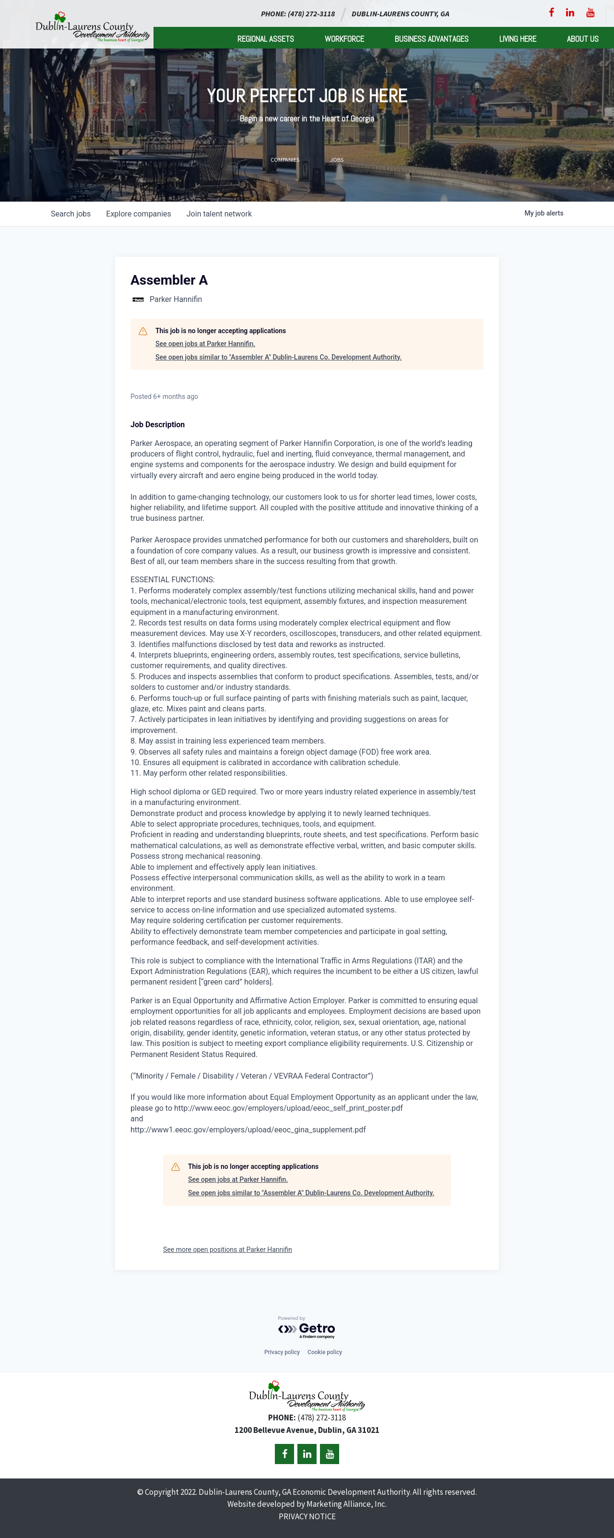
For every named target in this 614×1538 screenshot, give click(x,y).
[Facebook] (551, 12)
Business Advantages (432, 39)
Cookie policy (324, 1352)
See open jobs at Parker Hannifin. (205, 344)
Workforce (344, 39)
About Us (583, 39)
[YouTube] (590, 12)
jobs (71, 213)
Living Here (517, 39)
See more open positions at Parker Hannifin (227, 1249)
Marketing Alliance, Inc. (347, 1504)
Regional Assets (265, 39)
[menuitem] (265, 37)
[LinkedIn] (570, 12)
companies (138, 213)
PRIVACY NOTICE (307, 1516)
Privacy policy (282, 1352)
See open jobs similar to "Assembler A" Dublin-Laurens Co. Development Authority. (278, 357)
